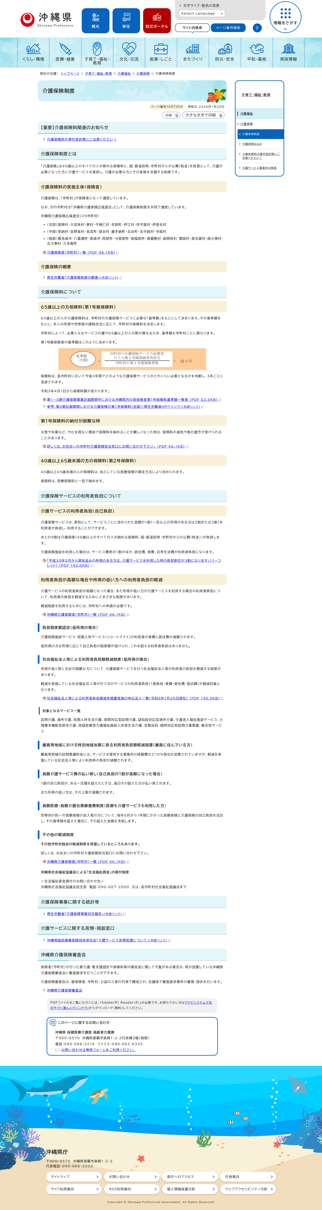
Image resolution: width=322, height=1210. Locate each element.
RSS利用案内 (120, 1189)
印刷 (169, 115)
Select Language (198, 13)
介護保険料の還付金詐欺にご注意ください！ (82, 139)
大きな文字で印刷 (201, 115)
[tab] (192, 27)
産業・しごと (161, 59)
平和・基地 (256, 59)
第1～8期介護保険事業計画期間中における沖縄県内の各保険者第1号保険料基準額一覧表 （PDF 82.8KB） (134, 399)
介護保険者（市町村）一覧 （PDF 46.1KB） (83, 252)
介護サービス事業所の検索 (259, 160)
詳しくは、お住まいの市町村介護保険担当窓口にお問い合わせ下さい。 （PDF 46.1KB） (117, 446)
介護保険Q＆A (252, 136)
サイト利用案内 (62, 1189)
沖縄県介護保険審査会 (64, 990)
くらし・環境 (33, 59)
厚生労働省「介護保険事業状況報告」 (86, 913)
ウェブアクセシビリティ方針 (246, 1189)
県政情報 (288, 59)
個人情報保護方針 (181, 1189)
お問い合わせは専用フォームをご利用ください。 (98, 1050)
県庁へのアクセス (180, 1176)
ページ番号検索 (228, 27)
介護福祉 (124, 73)
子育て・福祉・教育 (97, 61)
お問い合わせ (119, 1176)
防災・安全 (225, 59)
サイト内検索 (192, 27)
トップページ (70, 73)
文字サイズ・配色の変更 (201, 5)
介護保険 (143, 73)
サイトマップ (60, 1176)
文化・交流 (129, 59)
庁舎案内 (232, 1176)
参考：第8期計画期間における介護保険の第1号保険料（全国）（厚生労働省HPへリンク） (125, 406)
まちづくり (193, 59)
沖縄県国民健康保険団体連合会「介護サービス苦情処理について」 (109, 940)
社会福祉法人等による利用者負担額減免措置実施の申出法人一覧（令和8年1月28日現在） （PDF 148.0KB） (135, 698)
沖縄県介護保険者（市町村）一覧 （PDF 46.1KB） (88, 614)
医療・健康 (65, 59)
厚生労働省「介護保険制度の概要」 (84, 277)
